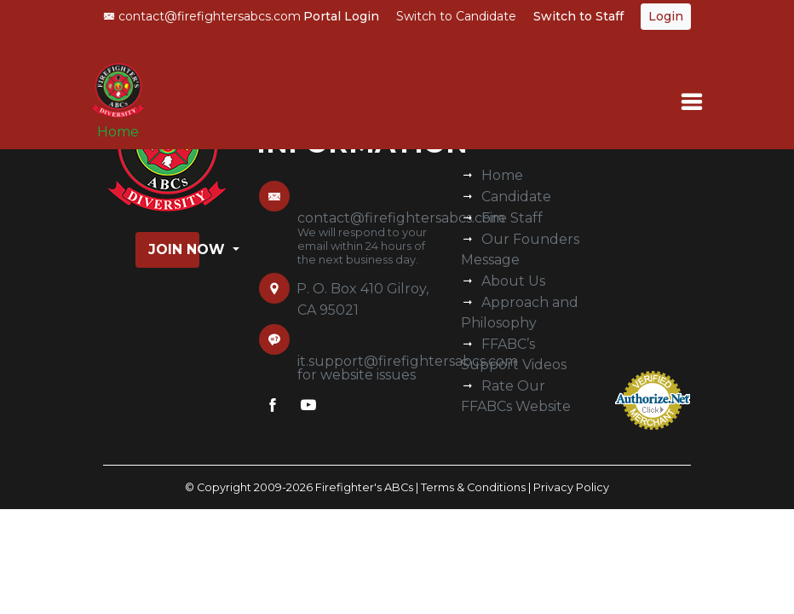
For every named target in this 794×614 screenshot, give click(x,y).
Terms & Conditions (473, 487)
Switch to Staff (578, 16)
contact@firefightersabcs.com (202, 16)
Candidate (516, 196)
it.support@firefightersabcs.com (407, 361)
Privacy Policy (571, 487)
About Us (513, 281)
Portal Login (341, 16)
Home (118, 132)
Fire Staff (512, 218)
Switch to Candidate (456, 16)
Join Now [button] (173, 249)
